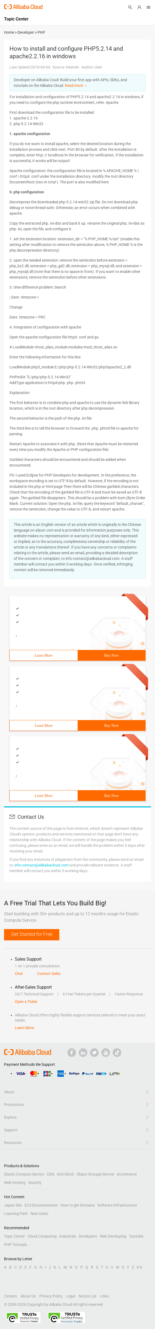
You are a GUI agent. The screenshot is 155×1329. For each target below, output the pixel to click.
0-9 (139, 1267)
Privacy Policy (51, 1296)
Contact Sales (48, 973)
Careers (10, 1296)
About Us (28, 1296)
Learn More (44, 655)
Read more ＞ (76, 85)
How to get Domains (78, 1205)
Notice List (88, 1296)
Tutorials (136, 1236)
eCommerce (127, 1174)
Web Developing (113, 1236)
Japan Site (13, 1205)
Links (104, 1296)
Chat (19, 973)
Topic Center (14, 1236)
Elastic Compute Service (24, 1174)
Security (35, 1182)
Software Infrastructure (117, 1205)
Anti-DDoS (65, 1174)
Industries (67, 1236)
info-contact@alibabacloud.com (41, 865)
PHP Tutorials (15, 1244)
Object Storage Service (95, 1174)
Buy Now (111, 655)
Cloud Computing (42, 1236)
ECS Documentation (41, 1205)
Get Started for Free (31, 934)
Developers (88, 1236)
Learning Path (16, 1213)
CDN (50, 1174)
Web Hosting (14, 1182)
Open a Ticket (26, 1001)
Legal (70, 1296)
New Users (39, 1213)
